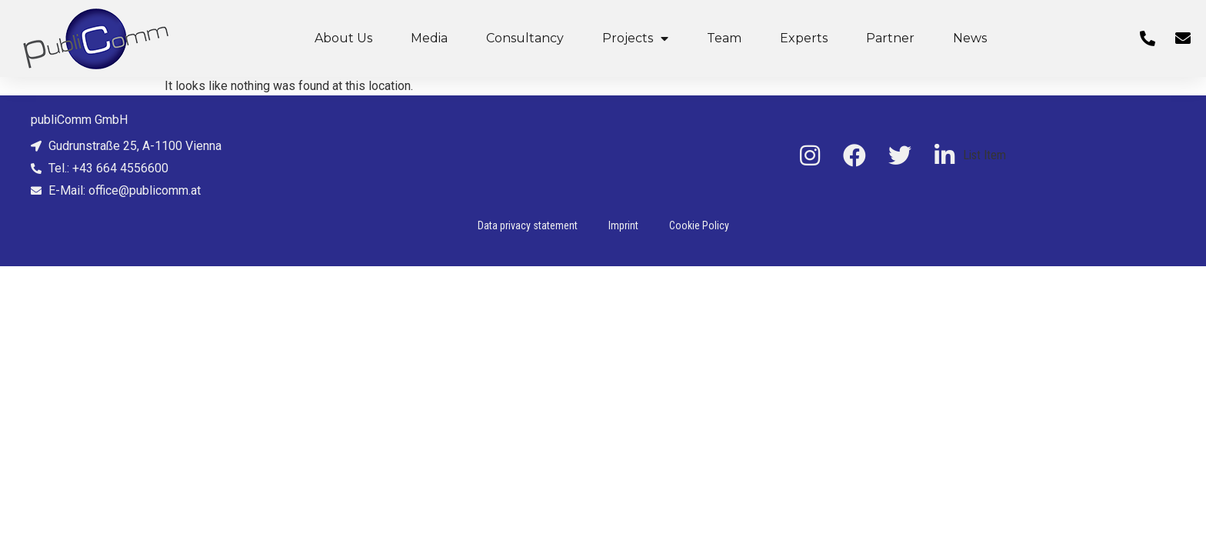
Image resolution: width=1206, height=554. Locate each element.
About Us (343, 38)
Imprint (623, 225)
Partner (890, 38)
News (970, 38)
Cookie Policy (699, 225)
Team (724, 38)
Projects (635, 38)
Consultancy (525, 38)
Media (429, 38)
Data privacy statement (528, 225)
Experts (804, 38)
